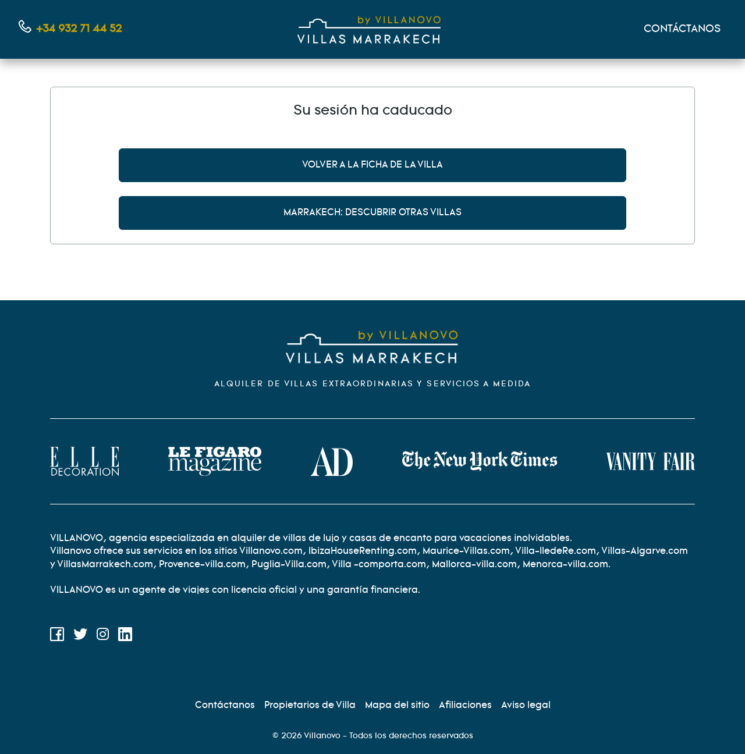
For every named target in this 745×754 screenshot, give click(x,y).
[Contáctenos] (225, 705)
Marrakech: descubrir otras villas (372, 212)
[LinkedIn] (125, 636)
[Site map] (397, 705)
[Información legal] (526, 705)
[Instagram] (103, 636)
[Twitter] (80, 636)
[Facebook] (57, 636)
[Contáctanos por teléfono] (70, 29)
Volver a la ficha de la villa (372, 165)
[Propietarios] (310, 705)
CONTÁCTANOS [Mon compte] (682, 29)
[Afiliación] (465, 705)
